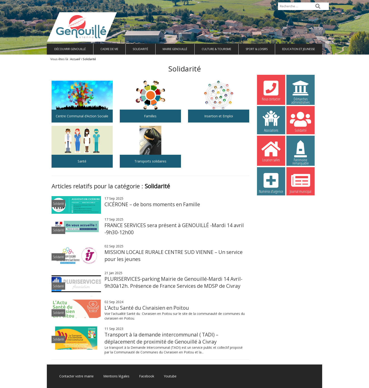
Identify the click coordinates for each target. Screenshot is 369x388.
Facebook (146, 376)
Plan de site (76, 4)
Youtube (170, 376)
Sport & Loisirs (257, 49)
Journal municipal (300, 182)
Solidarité (140, 49)
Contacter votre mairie (76, 376)
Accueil (54, 4)
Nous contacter (271, 90)
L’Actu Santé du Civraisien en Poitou (146, 308)
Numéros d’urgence (271, 182)
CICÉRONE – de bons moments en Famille (152, 204)
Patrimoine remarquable (300, 151)
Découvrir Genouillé (70, 49)
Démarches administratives (300, 91)
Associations (271, 121)
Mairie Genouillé (175, 49)
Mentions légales (116, 376)
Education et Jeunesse (298, 49)
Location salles (271, 150)
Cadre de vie (109, 49)
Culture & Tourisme (216, 49)
